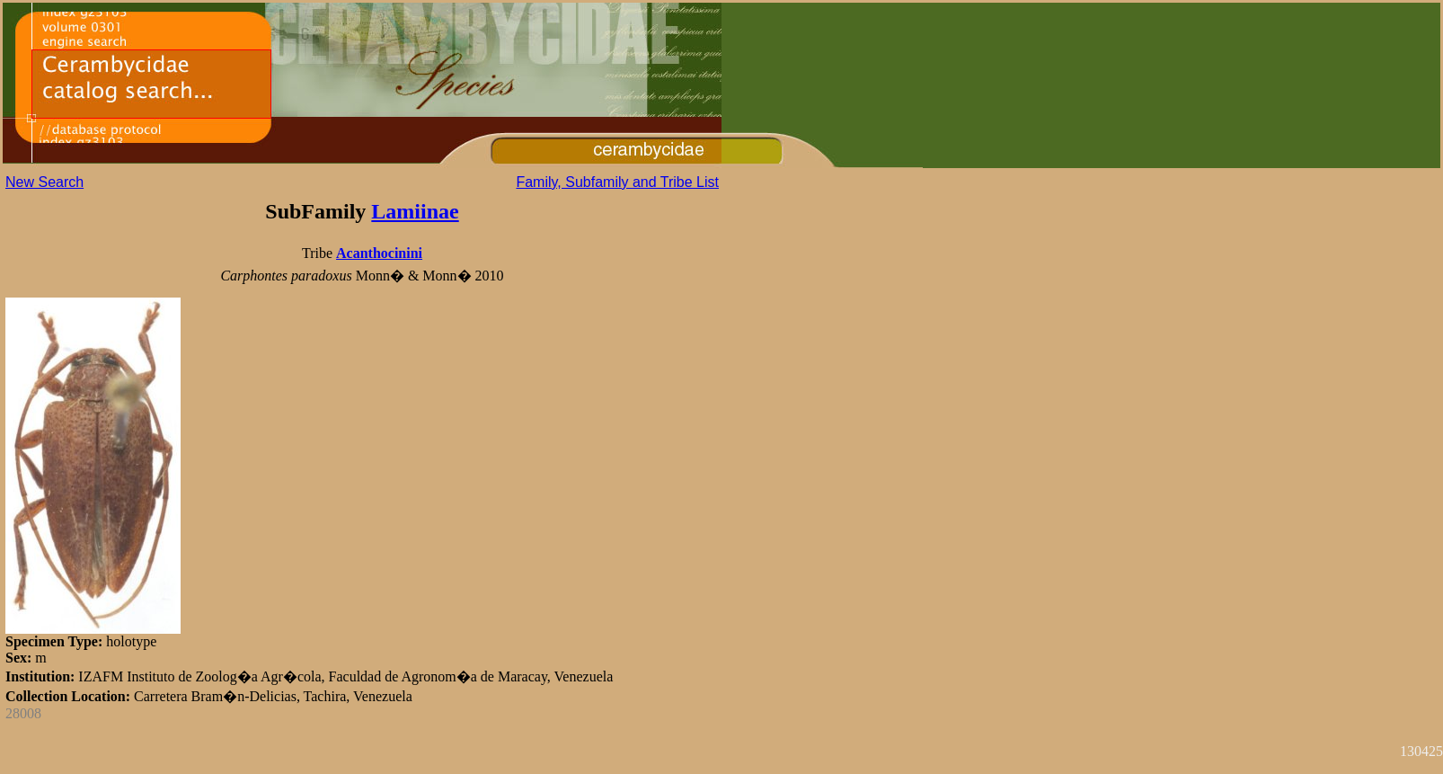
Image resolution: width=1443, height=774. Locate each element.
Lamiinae (414, 211)
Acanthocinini (379, 253)
